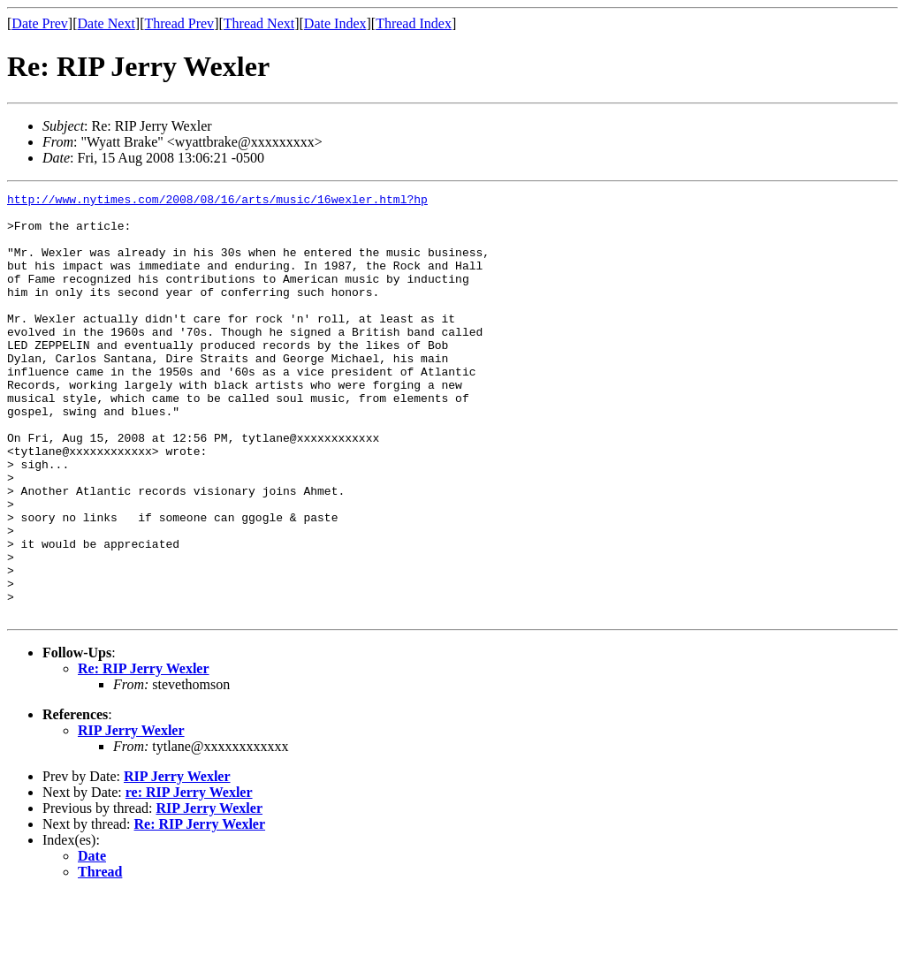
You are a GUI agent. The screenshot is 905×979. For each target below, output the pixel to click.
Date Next (106, 23)
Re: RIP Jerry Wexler (143, 753)
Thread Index (414, 23)
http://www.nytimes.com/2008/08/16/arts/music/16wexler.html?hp (217, 201)
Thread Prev (179, 23)
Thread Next (259, 23)
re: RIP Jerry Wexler (189, 876)
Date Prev (39, 23)
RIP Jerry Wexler (131, 815)
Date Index (335, 23)
